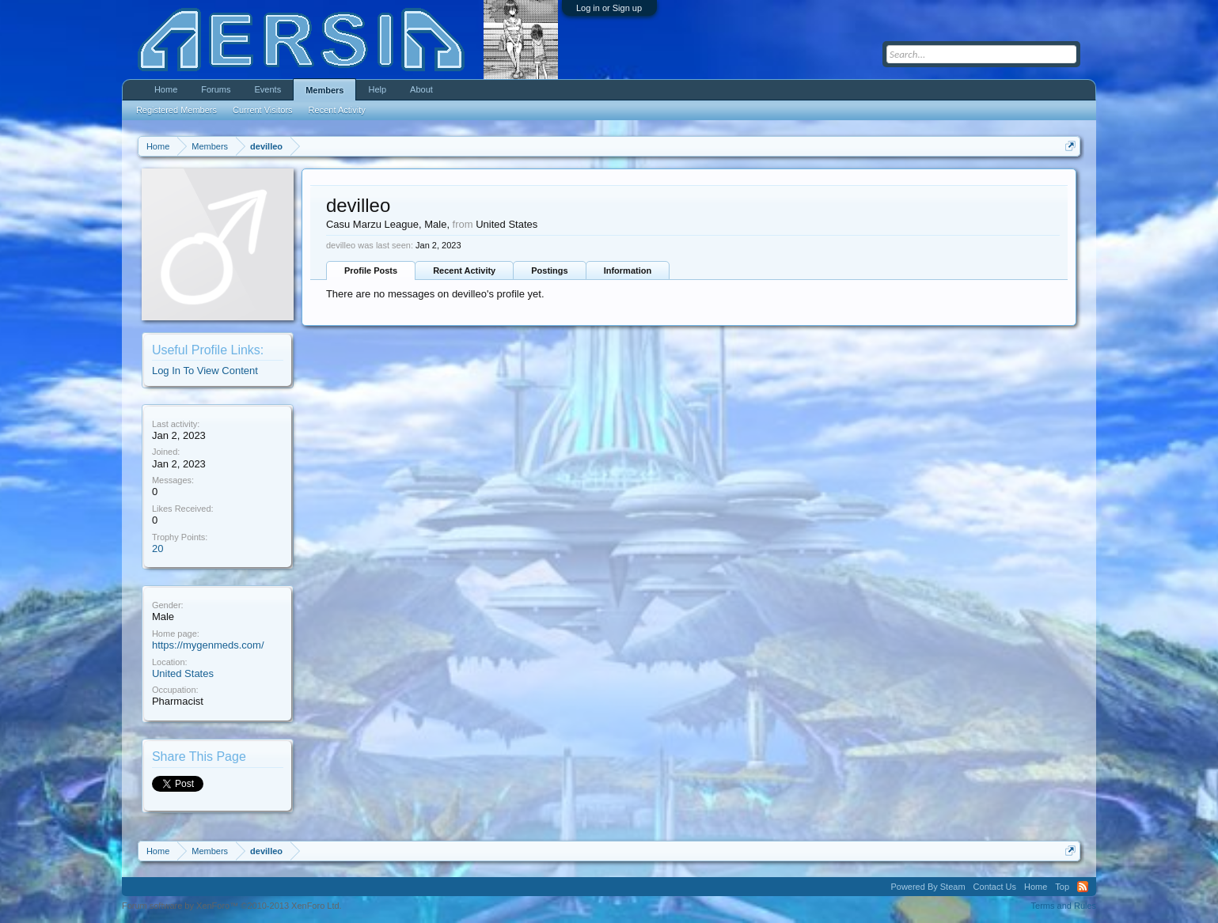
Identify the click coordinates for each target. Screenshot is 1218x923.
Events (268, 89)
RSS (1082, 886)
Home (165, 89)
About (421, 89)
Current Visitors (263, 110)
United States (183, 673)
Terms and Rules (1064, 905)
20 (157, 548)
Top (1062, 886)
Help (377, 89)
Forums (215, 89)
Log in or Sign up (609, 8)
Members (324, 90)
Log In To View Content (205, 370)
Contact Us (994, 886)
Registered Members (176, 110)
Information (628, 270)
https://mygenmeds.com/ (208, 645)
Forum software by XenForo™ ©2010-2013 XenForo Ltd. (232, 905)
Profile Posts (370, 270)
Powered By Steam (927, 886)
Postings (549, 270)
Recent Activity (464, 270)
